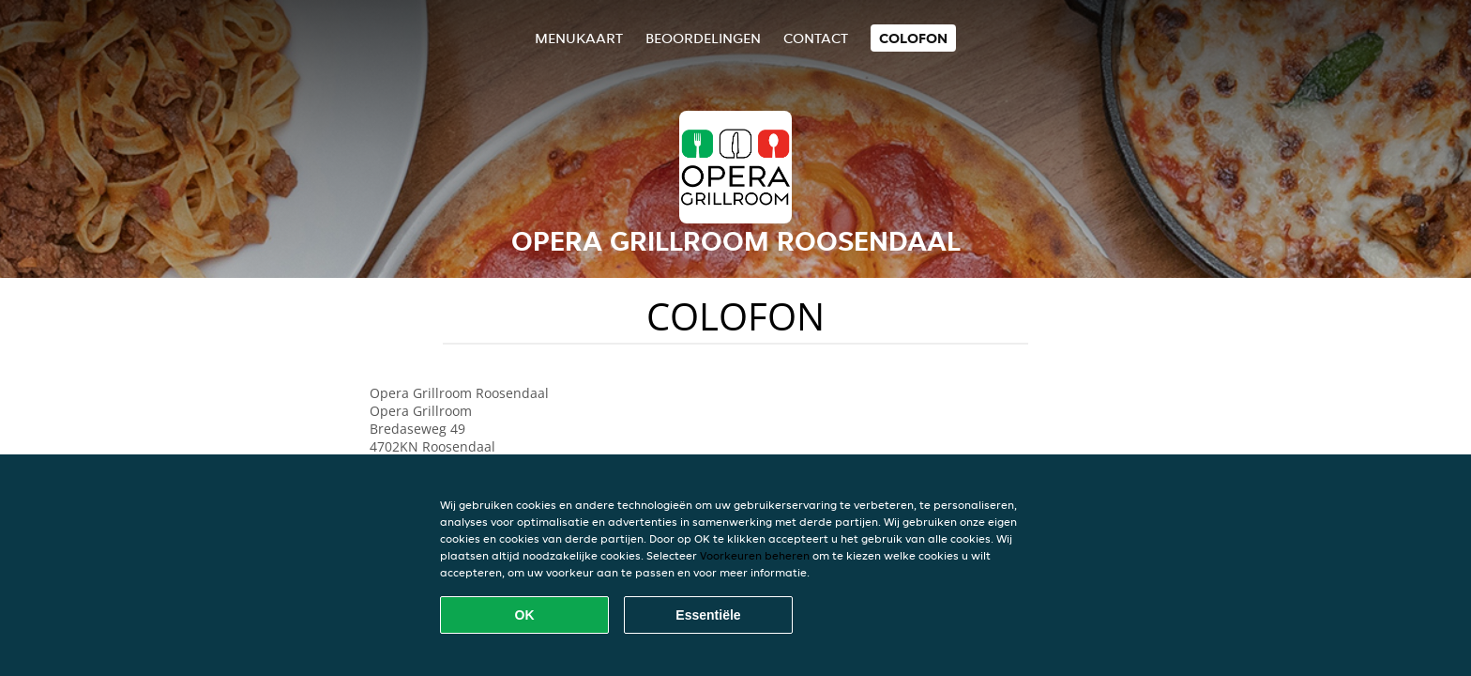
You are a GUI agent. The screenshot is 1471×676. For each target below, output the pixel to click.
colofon (913, 38)
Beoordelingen (703, 38)
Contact (815, 38)
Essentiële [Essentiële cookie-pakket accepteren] (707, 614)
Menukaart (579, 38)
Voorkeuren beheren (755, 555)
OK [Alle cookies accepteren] (525, 614)
